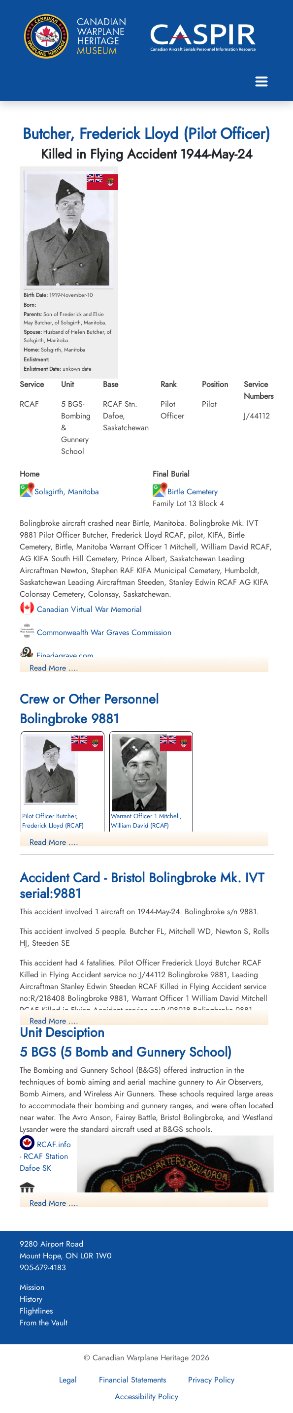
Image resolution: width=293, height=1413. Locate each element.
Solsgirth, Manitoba (59, 491)
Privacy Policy (211, 1379)
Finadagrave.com (56, 655)
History (31, 1299)
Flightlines (36, 1311)
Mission (32, 1287)
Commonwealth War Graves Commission (95, 632)
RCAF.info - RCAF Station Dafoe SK (45, 1156)
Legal (68, 1379)
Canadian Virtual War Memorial (81, 609)
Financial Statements (132, 1379)
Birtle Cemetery (185, 491)
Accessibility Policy (146, 1396)
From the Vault (43, 1322)
